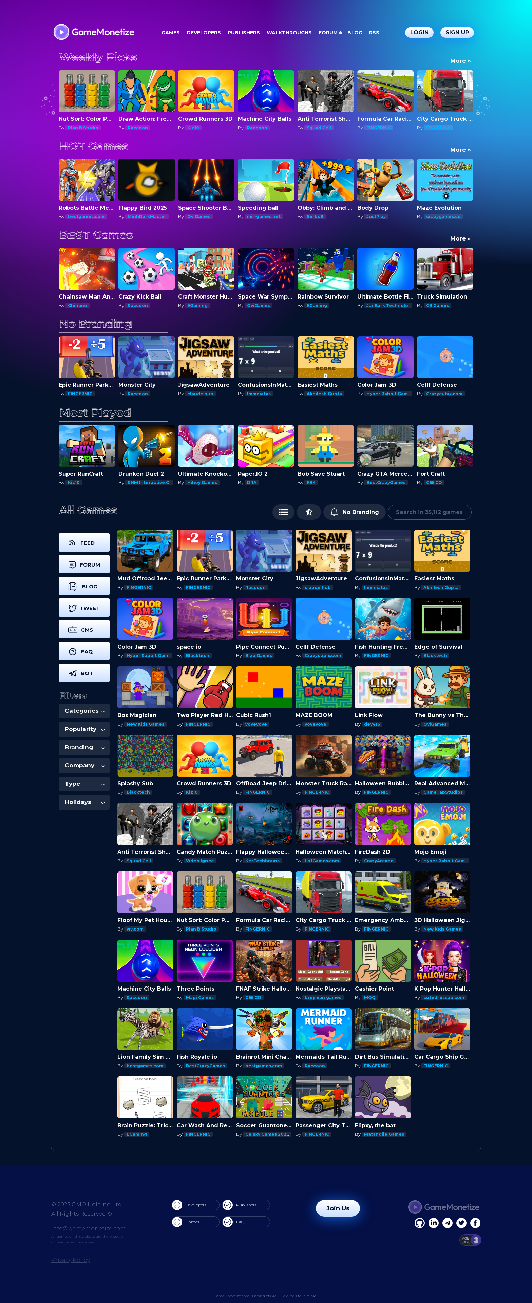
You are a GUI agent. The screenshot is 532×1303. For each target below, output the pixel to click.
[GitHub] (475, 1223)
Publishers (244, 32)
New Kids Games (145, 724)
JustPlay (376, 216)
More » (460, 60)
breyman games (323, 997)
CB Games (437, 305)
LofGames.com (322, 860)
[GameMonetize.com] (93, 33)
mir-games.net (264, 216)
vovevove (256, 724)
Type (85, 783)
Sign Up (457, 32)
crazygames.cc (443, 216)
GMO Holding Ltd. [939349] (294, 1296)
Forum (328, 32)
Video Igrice (200, 860)
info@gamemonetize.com (88, 1228)
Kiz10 (193, 127)
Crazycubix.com (444, 393)
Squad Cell (319, 127)
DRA (251, 482)
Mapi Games (200, 997)
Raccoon (138, 127)
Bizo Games (258, 655)
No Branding (354, 512)
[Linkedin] (447, 1223)
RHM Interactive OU (150, 482)
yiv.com (135, 929)
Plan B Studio (83, 127)
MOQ (370, 997)
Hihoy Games (202, 482)
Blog (354, 32)
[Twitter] (461, 1223)
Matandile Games (384, 1134)
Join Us (337, 1208)
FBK (311, 482)
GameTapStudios (443, 792)
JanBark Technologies (392, 305)
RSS (374, 32)
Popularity (85, 729)
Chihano (77, 305)
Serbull (315, 216)
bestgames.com (86, 216)
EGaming (197, 305)
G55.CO (434, 482)
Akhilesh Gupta (324, 393)
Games (171, 32)
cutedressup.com (443, 997)
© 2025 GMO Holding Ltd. (87, 1204)
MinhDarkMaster (147, 216)
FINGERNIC (378, 127)
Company (85, 765)
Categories (85, 710)
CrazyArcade (379, 860)
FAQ (233, 1222)
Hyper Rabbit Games (389, 393)
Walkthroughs (289, 32)
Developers (204, 32)
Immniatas (259, 393)
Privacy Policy (70, 1260)
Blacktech (197, 655)
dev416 (372, 724)
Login (419, 32)
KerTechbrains (262, 860)
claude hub (200, 393)
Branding (85, 747)
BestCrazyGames (385, 482)
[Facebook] (420, 1223)
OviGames (198, 216)
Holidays (85, 802)
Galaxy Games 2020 (267, 1134)
